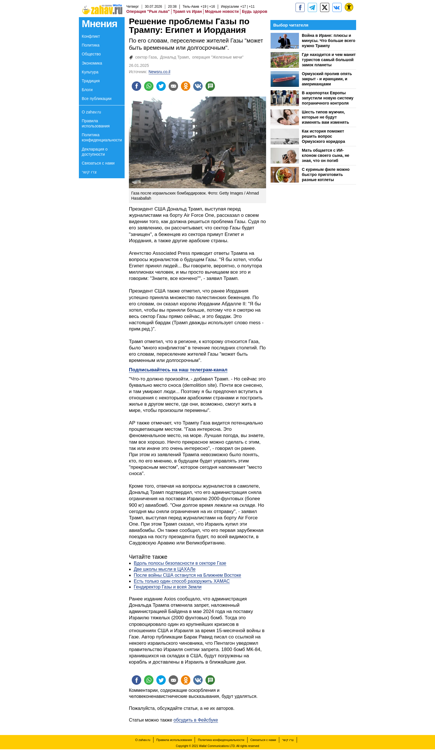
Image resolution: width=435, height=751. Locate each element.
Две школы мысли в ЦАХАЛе (164, 570)
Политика (90, 45)
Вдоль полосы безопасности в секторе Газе (180, 564)
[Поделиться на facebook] (137, 86)
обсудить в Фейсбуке (195, 721)
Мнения (99, 23)
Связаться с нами (98, 163)
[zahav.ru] (300, 7)
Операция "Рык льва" (148, 11)
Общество (91, 54)
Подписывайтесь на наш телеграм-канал (178, 370)
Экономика (92, 63)
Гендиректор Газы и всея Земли (167, 587)
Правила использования (96, 123)
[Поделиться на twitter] (163, 86)
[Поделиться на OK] (189, 86)
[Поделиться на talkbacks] (216, 86)
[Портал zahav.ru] (337, 7)
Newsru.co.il (159, 71)
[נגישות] (349, 7)
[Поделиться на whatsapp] (150, 86)
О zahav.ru (91, 112)
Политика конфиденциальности (102, 137)
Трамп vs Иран (187, 11)
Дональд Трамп (174, 57)
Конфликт (91, 36)
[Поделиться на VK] (202, 86)
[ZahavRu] (324, 7)
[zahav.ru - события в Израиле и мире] (312, 7)
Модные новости (222, 11)
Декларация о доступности (94, 152)
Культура (90, 72)
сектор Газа (146, 57)
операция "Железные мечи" (218, 57)
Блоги (87, 89)
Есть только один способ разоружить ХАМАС (182, 582)
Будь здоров (254, 11)
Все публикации (96, 98)
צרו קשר (89, 172)
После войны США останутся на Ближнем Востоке (187, 576)
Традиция (91, 81)
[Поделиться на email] (176, 86)
